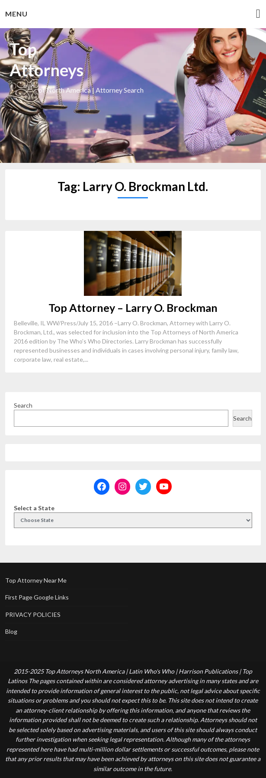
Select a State (34, 508)
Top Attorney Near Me (36, 580)
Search (23, 405)
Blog (11, 631)
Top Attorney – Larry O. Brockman (133, 307)
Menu (16, 14)
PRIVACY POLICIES (33, 614)
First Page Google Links (37, 597)
